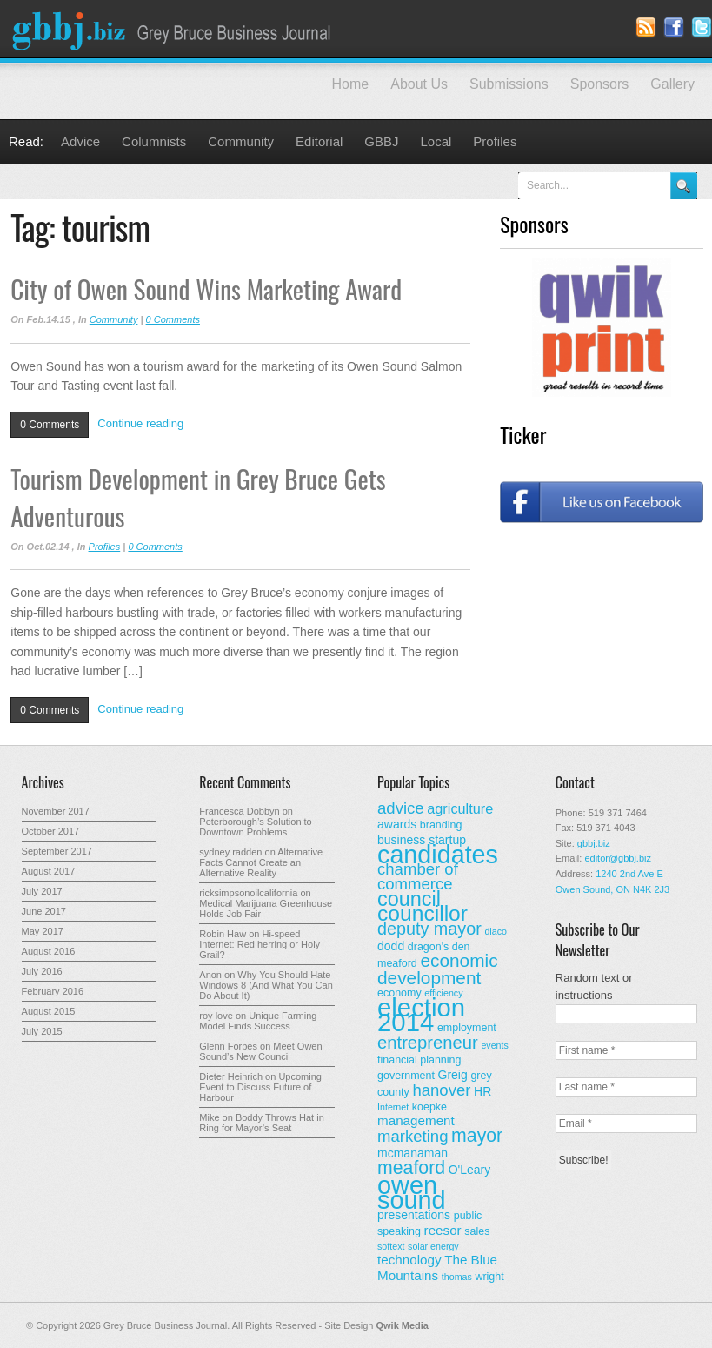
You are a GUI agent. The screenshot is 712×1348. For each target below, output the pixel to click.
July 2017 (42, 891)
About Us (419, 84)
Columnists (154, 141)
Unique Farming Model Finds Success (257, 1020)
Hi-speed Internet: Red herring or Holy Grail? (259, 944)
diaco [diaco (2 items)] (495, 931)
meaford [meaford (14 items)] (411, 1167)
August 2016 (49, 951)
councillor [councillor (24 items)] (422, 913)
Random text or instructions (594, 986)
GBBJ (381, 141)
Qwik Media (402, 1325)
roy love (216, 1015)
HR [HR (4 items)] (482, 1091)
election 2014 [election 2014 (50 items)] (421, 1014)
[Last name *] (627, 1087)
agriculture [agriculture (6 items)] (460, 808)
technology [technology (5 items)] (409, 1259)
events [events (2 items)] (494, 1045)
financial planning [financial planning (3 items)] (419, 1060)
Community (241, 141)
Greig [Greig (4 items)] (453, 1075)
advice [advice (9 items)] (400, 808)
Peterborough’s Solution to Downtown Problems (255, 826)
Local (436, 141)
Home (350, 84)
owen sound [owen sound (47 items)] (411, 1192)
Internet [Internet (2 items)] (393, 1107)
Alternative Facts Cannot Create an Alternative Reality (261, 862)
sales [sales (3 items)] (476, 1231)
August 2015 (49, 1011)
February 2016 (53, 991)
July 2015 (42, 1031)
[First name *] (627, 1050)
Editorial (319, 141)
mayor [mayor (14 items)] (476, 1135)
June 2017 (44, 911)
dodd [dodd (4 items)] (390, 946)
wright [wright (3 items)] (489, 1277)
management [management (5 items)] (416, 1120)
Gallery (672, 84)
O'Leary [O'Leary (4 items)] (470, 1170)
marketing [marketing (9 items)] (412, 1136)
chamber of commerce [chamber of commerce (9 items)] (417, 876)
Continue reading (140, 423)
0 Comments (173, 319)
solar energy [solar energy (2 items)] (433, 1246)
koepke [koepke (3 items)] (429, 1107)
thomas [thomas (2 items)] (457, 1276)
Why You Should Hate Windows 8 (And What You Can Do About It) (265, 985)
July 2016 (42, 971)
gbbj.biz (593, 843)
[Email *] (627, 1123)
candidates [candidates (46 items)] (437, 854)
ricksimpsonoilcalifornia (248, 893)
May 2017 (42, 931)
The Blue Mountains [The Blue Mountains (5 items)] (437, 1267)
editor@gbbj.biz (617, 858)
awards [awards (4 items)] (396, 824)
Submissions (509, 84)
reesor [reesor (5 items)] (443, 1230)
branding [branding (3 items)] (441, 825)
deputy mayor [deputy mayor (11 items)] (429, 928)
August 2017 (49, 871)
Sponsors (599, 84)
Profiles (494, 141)
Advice (80, 141)
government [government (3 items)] (406, 1076)
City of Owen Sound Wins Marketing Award (206, 288)
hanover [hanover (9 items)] (441, 1090)
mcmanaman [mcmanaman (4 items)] (412, 1153)
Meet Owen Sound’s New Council (260, 1051)
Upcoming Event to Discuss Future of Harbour (260, 1087)
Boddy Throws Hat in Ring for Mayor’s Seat (261, 1122)
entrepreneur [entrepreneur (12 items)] (427, 1042)
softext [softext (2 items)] (390, 1246)
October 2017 (51, 831)
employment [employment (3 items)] (466, 1028)
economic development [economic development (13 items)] (437, 969)
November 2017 (56, 811)
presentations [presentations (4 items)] (413, 1215)
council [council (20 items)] (409, 899)
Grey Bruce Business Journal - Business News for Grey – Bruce (174, 28)
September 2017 (57, 851)
